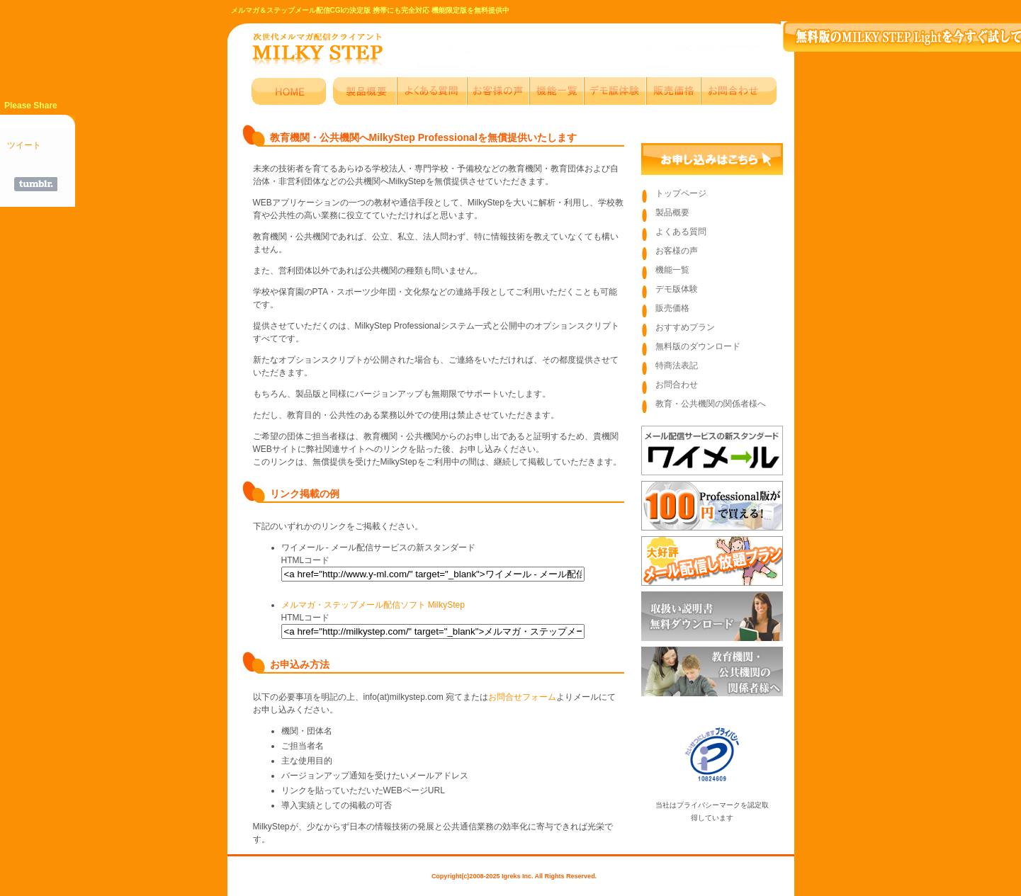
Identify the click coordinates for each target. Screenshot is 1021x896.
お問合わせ (676, 385)
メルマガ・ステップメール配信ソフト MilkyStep (373, 605)
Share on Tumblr (35, 184)
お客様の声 (676, 251)
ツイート (24, 145)
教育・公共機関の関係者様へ (710, 404)
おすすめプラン (685, 327)
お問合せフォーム (522, 697)
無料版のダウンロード (697, 346)
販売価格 (672, 308)
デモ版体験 (676, 289)
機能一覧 (672, 270)
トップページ (680, 193)
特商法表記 (676, 365)
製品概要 (672, 212)
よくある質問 (680, 232)
